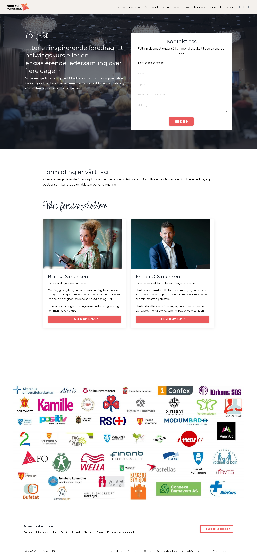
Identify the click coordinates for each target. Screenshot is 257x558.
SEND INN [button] (181, 121)
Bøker (188, 7)
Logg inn (230, 7)
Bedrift (154, 7)
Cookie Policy (220, 551)
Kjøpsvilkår (187, 551)
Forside (121, 7)
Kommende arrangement (207, 7)
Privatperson (134, 7)
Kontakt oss (117, 551)
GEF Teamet (133, 551)
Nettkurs (177, 7)
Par (146, 7)
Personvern (203, 551)
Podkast (165, 7)
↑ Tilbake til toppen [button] (216, 529)
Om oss (148, 551)
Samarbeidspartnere (167, 551)
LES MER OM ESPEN (173, 319)
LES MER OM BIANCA (84, 319)
